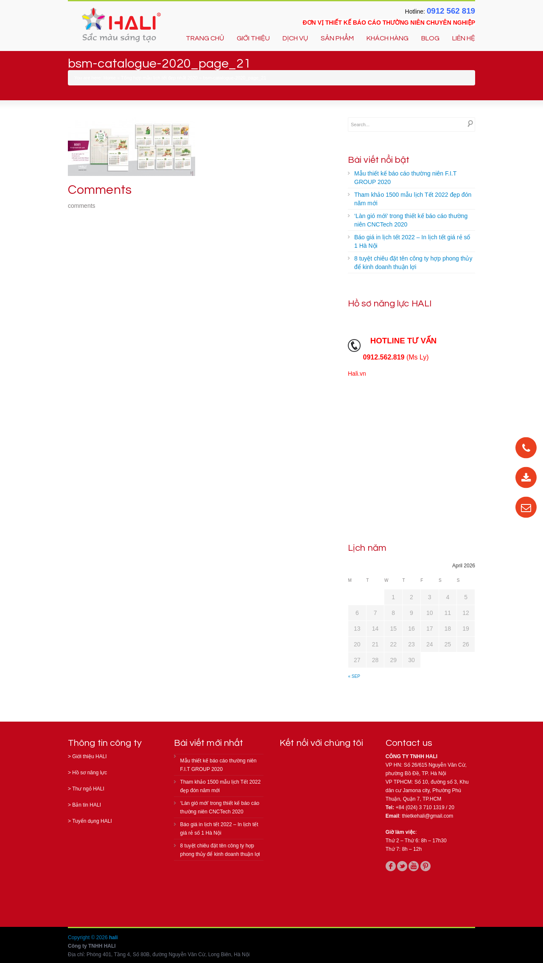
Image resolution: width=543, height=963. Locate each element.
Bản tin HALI (86, 805)
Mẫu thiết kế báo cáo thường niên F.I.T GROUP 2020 (405, 177)
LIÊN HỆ (463, 38)
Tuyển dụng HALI (92, 821)
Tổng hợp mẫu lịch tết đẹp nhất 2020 (159, 77)
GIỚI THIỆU (253, 38)
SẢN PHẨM (337, 38)
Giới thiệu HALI (89, 756)
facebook (391, 866)
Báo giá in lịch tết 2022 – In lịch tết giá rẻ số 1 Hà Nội (412, 241)
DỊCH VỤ (295, 38)
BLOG (430, 38)
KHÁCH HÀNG (388, 38)
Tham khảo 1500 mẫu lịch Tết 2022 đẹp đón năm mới (412, 199)
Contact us (409, 743)
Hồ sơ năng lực (89, 773)
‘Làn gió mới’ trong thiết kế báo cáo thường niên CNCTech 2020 (410, 220)
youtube (414, 866)
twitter (402, 866)
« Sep (354, 676)
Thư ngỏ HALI (88, 789)
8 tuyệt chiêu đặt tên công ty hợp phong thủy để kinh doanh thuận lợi (413, 262)
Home (110, 77)
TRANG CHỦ (205, 38)
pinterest (425, 866)
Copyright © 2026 (88, 937)
